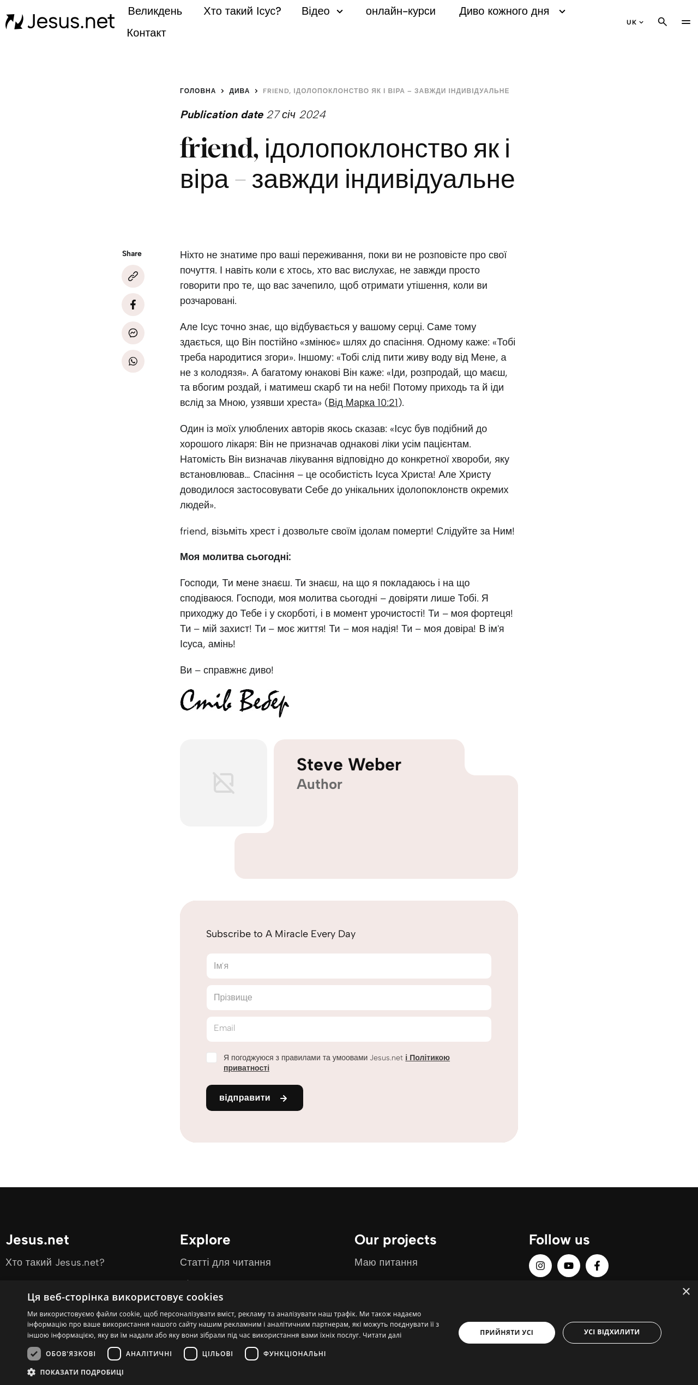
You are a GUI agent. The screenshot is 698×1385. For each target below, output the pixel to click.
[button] (234, 1371)
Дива (239, 91)
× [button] (686, 1292)
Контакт (146, 32)
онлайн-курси (401, 10)
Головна (198, 91)
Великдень (155, 10)
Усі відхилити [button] (612, 1332)
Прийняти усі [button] (506, 1332)
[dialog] (349, 1332)
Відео (324, 11)
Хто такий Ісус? (242, 10)
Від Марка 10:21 (363, 403)
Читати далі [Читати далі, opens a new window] (382, 1335)
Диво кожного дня (513, 11)
